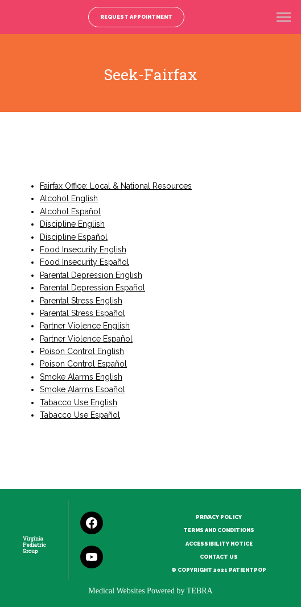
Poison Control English (82, 351)
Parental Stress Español (82, 313)
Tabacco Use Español (80, 414)
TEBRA (200, 591)
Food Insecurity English (83, 249)
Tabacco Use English (78, 402)
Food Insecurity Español (84, 262)
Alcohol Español (70, 211)
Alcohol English (69, 198)
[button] (284, 18)
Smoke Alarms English (81, 376)
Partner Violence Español (86, 338)
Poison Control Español (83, 363)
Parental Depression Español (92, 287)
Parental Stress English (81, 300)
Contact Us (219, 557)
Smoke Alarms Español (82, 389)
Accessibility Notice (219, 544)
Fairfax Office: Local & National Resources (116, 185)
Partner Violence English (85, 325)
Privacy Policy (219, 517)
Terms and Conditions (218, 530)
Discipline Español (74, 237)
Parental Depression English (91, 275)
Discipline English (72, 223)
